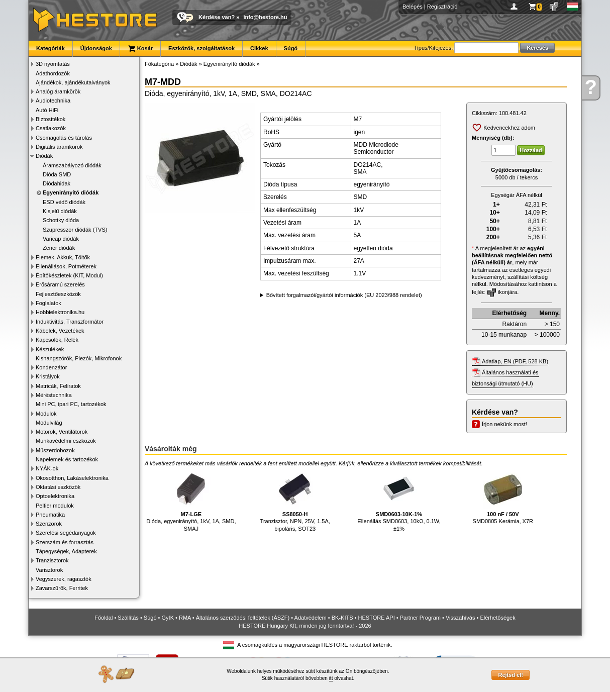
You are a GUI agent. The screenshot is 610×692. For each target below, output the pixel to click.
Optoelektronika (55, 496)
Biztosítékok (50, 119)
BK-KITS (342, 618)
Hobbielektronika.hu (60, 312)
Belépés (412, 7)
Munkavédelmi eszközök (66, 441)
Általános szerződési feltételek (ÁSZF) (242, 618)
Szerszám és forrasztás (64, 542)
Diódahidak (56, 183)
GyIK (168, 618)
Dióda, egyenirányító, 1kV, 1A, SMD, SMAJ (191, 500)
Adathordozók (53, 73)
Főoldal (103, 618)
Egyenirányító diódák (70, 192)
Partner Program (420, 618)
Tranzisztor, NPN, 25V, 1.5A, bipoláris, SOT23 (295, 500)
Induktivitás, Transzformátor (70, 322)
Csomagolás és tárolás (64, 138)
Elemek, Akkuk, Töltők (63, 257)
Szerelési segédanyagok (66, 533)
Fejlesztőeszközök (58, 294)
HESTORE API (376, 618)
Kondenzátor (51, 367)
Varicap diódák (61, 239)
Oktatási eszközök (58, 487)
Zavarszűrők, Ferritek (62, 588)
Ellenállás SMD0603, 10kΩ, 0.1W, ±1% (398, 500)
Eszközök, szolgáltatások (201, 48)
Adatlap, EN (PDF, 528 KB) (515, 361)
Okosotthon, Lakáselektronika (72, 478)
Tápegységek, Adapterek (66, 551)
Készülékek (50, 349)
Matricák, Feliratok (58, 386)
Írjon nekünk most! (504, 424)
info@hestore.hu (265, 17)
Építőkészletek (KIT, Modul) (69, 275)
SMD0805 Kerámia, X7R (503, 497)
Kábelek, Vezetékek (60, 331)
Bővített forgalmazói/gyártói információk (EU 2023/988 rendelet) (344, 295)
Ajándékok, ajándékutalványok (73, 82)
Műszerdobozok (55, 450)
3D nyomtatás (53, 64)
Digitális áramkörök (59, 147)
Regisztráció (442, 7)
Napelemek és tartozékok (67, 459)
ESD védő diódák (64, 202)
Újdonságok (96, 48)
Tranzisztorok (52, 560)
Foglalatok (48, 303)
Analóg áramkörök (58, 91)
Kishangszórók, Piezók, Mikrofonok (79, 358)
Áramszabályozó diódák (72, 165)
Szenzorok (49, 524)
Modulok (46, 414)
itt (331, 678)
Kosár (140, 49)
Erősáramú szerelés (60, 284)
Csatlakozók (51, 128)
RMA (185, 618)
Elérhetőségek (497, 618)
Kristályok (48, 376)
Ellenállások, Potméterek (66, 266)
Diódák (44, 156)
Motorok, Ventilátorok (61, 432)
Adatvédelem (310, 618)
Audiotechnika (53, 100)
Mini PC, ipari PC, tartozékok (71, 404)
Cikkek (259, 48)
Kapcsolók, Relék (57, 340)
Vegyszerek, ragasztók (63, 579)
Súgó (291, 48)
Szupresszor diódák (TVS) (75, 230)
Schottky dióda (61, 220)
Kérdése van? (216, 17)
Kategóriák (50, 48)
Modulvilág (49, 423)
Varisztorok (49, 570)
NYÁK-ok (47, 468)
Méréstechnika (54, 395)
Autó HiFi (47, 110)
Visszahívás (460, 618)
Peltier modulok (55, 506)
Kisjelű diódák (60, 211)
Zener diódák (59, 248)
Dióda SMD (57, 174)
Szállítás (128, 618)
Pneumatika (50, 515)
